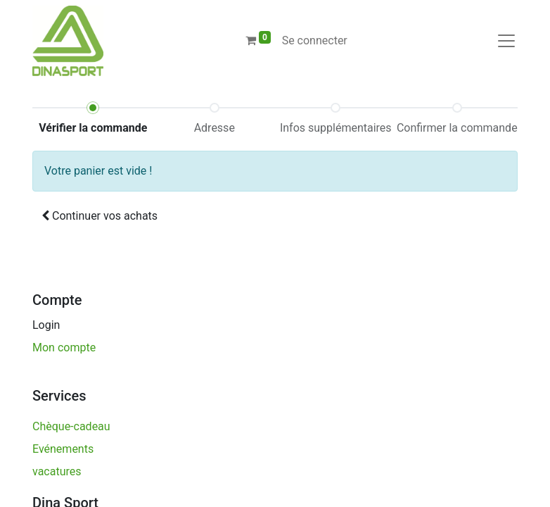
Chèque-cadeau (71, 426)
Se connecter (314, 40)
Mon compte (64, 347)
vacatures (58, 471)
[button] (99, 216)
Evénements (63, 449)
